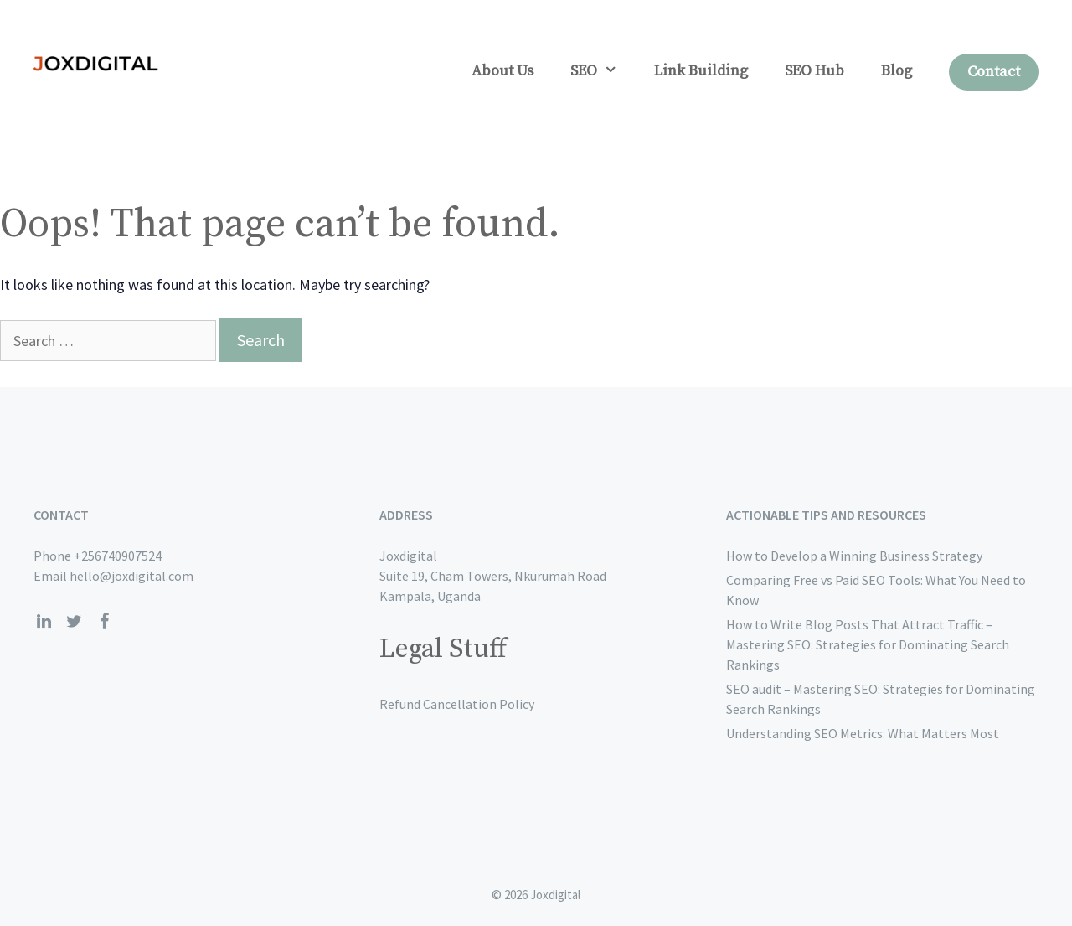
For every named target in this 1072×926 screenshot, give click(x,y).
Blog (896, 70)
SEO (603, 71)
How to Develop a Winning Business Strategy (854, 555)
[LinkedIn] (44, 622)
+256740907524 (118, 555)
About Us (502, 70)
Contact (993, 71)
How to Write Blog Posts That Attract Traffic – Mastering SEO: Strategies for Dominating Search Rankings (867, 644)
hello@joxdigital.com (131, 575)
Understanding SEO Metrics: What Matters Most (862, 733)
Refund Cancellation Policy (456, 704)
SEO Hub (814, 70)
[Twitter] (74, 622)
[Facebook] (104, 622)
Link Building (701, 70)
